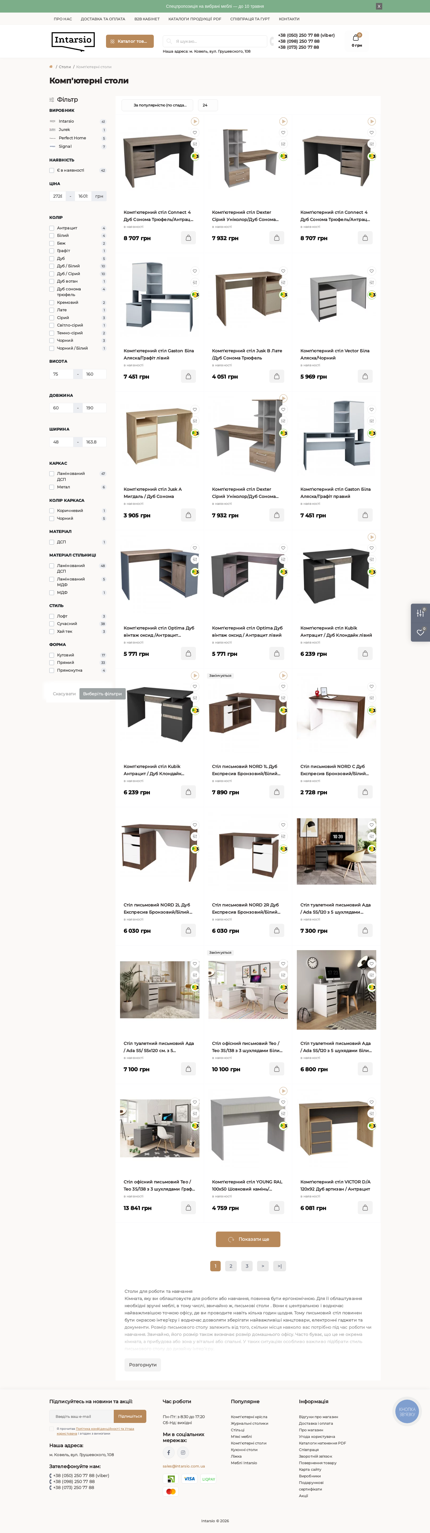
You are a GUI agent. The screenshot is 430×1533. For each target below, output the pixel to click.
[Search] (169, 41)
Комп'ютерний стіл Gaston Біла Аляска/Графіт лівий (159, 354)
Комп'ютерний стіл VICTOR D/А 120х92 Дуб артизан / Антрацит (335, 1185)
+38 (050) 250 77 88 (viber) (306, 35)
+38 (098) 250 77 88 (299, 41)
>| (280, 1266)
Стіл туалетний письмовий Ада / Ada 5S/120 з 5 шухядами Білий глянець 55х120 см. (336, 1047)
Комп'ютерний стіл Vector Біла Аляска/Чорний (334, 354)
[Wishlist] (195, 132)
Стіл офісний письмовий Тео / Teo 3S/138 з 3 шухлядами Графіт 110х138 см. (159, 1186)
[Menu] (130, 41)
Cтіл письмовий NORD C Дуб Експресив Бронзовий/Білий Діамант (333, 770)
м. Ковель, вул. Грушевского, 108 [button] (220, 51)
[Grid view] (369, 105)
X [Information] (379, 6)
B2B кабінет (146, 19)
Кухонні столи (244, 1449)
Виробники (310, 1476)
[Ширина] (61, 442)
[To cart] (188, 237)
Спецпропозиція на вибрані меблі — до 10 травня (215, 6)
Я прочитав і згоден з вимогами (95, 1431)
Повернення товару (318, 1463)
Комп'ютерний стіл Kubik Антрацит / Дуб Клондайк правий (152, 770)
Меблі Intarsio (244, 1463)
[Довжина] (61, 408)
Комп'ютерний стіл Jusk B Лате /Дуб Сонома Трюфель (247, 354)
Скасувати (64, 694)
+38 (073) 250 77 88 (298, 47)
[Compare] (195, 143)
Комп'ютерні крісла (249, 1417)
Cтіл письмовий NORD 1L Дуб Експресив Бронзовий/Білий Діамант (245, 770)
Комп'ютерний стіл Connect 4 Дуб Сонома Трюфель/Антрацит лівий (160, 216)
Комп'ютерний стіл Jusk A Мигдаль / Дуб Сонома (153, 493)
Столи (65, 67)
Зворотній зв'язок (315, 1456)
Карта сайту (310, 1469)
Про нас (63, 19)
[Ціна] (57, 196)
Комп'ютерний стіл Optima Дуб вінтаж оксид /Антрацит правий (159, 632)
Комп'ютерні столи (248, 1443)
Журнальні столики (249, 1423)
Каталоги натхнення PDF (322, 1443)
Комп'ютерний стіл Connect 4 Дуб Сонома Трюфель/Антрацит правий (336, 216)
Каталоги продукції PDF (194, 19)
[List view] (354, 105)
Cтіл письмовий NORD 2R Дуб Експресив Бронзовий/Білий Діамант (245, 909)
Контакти (289, 19)
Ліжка (236, 1456)
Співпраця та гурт (250, 19)
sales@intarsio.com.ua (184, 1466)
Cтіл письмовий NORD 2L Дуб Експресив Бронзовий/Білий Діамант (157, 909)
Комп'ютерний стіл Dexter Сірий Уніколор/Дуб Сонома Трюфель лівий (244, 216)
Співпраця (309, 1449)
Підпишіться (130, 1416)
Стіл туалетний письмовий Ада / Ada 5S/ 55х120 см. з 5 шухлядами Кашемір (159, 1047)
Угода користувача (317, 1436)
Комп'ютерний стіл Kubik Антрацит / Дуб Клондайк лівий (336, 631)
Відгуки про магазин (318, 1417)
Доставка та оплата (103, 19)
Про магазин (311, 1430)
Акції (303, 1496)
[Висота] (61, 374)
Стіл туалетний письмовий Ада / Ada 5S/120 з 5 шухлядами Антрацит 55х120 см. (335, 909)
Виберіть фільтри (102, 694)
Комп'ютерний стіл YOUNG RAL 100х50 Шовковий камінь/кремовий (247, 1186)
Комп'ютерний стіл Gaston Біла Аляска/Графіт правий (335, 493)
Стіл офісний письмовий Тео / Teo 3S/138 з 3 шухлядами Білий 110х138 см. (247, 1047)
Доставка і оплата (316, 1423)
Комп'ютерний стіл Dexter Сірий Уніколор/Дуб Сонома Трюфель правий (244, 493)
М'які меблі (241, 1436)
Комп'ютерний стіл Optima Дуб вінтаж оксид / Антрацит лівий (247, 631)
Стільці (237, 1430)
